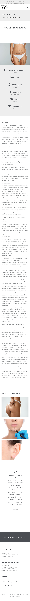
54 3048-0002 (20, 1)
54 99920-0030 (10, 1)
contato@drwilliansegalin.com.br (15, 3)
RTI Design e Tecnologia (15, 596)
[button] (14, 408)
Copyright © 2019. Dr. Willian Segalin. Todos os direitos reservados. (15, 594)
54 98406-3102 (13, 570)
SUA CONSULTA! (15, 537)
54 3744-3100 (10, 568)
